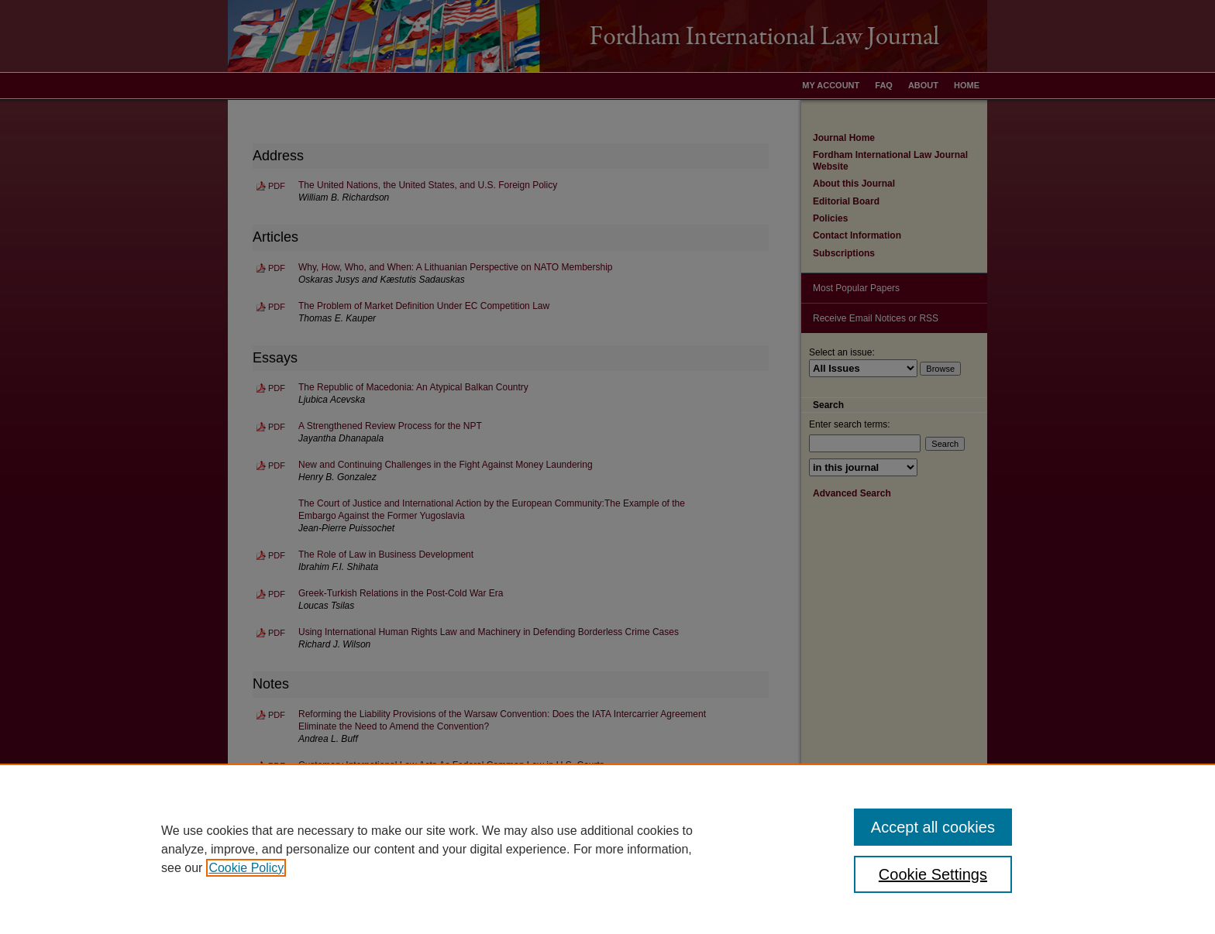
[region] (607, 849)
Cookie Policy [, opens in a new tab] (246, 867)
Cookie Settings (933, 874)
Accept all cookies (933, 827)
